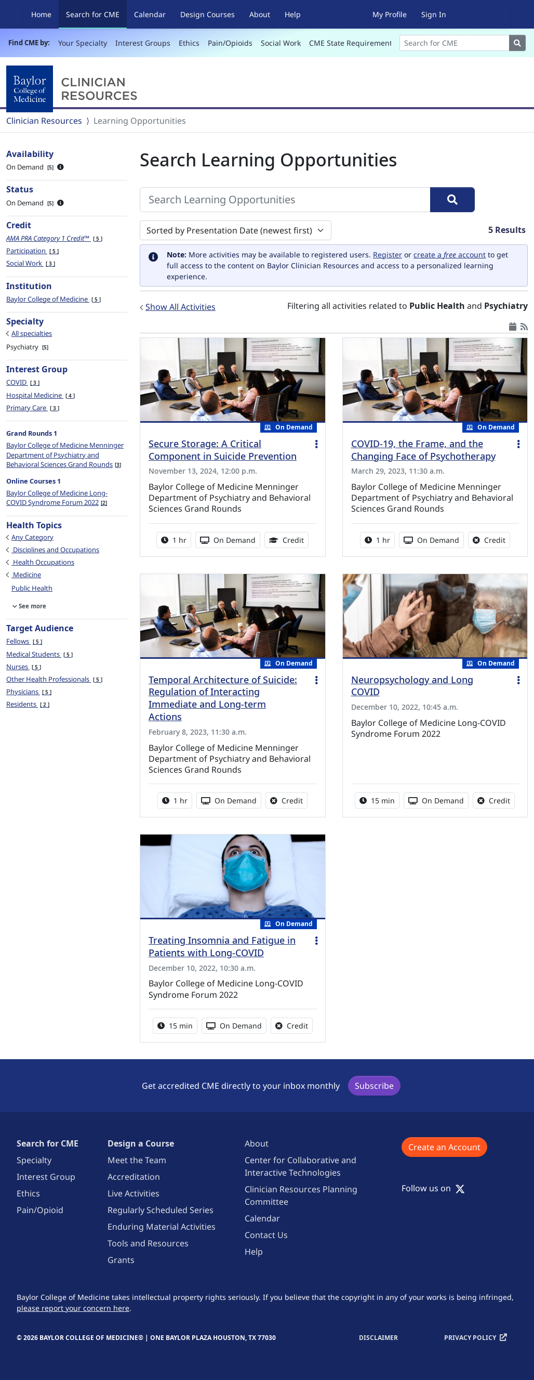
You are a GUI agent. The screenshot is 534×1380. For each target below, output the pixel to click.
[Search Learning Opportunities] (285, 199)
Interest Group (46, 1176)
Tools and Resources (148, 1243)
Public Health (31, 588)
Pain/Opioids (230, 43)
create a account (449, 254)
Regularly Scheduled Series (160, 1210)
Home (41, 14)
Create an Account (444, 1147)
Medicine (26, 574)
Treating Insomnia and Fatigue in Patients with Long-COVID (222, 946)
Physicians (28, 691)
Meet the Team (137, 1160)
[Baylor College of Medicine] (73, 89)
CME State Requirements (352, 43)
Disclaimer (378, 1337)
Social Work (281, 43)
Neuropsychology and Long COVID (412, 685)
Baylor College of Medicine (53, 299)
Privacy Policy (470, 1337)
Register (387, 254)
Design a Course (141, 1143)
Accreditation (134, 1176)
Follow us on (433, 1188)
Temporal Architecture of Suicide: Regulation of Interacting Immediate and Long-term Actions (223, 698)
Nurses (23, 666)
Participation (32, 250)
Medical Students (39, 654)
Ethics (189, 43)
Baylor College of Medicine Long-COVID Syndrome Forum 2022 (57, 497)
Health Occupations (42, 562)
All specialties (31, 333)
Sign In (433, 14)
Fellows (24, 641)
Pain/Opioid (40, 1210)
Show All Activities (180, 307)
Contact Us (266, 1235)
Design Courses (207, 14)
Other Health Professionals (54, 679)
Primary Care (32, 407)
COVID (22, 382)
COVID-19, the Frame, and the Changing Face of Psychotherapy (423, 449)
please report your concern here (73, 1308)
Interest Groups (142, 43)
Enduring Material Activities (162, 1226)
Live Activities (133, 1193)
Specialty (34, 1160)
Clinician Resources (44, 120)
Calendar (150, 14)
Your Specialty (82, 43)
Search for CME (96, 13)
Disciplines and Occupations (55, 549)
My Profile (389, 14)
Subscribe (374, 1085)
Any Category (32, 537)
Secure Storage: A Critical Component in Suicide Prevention (223, 449)
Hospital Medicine (40, 395)
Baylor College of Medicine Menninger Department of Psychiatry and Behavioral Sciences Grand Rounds (65, 454)
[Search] (454, 43)
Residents (27, 704)
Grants (121, 1260)
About (259, 14)
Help (293, 14)
